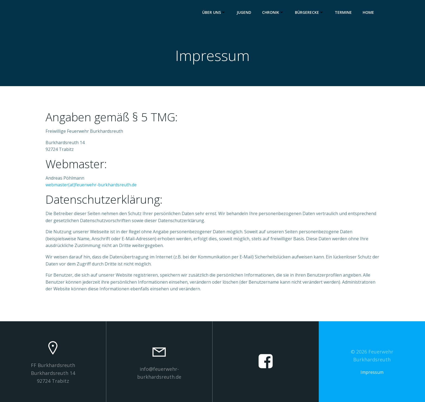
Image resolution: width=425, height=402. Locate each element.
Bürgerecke (309, 12)
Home (368, 12)
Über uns (214, 12)
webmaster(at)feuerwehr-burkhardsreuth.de (91, 185)
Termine (343, 12)
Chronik (273, 12)
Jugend (244, 12)
